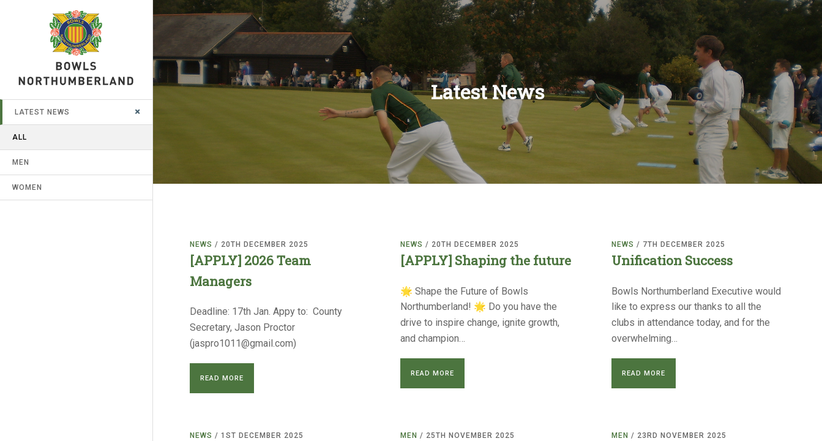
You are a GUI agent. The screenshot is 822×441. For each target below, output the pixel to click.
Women (27, 187)
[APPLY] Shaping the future (485, 260)
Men (20, 162)
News (201, 244)
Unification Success (672, 260)
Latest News (42, 112)
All (19, 137)
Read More (222, 378)
